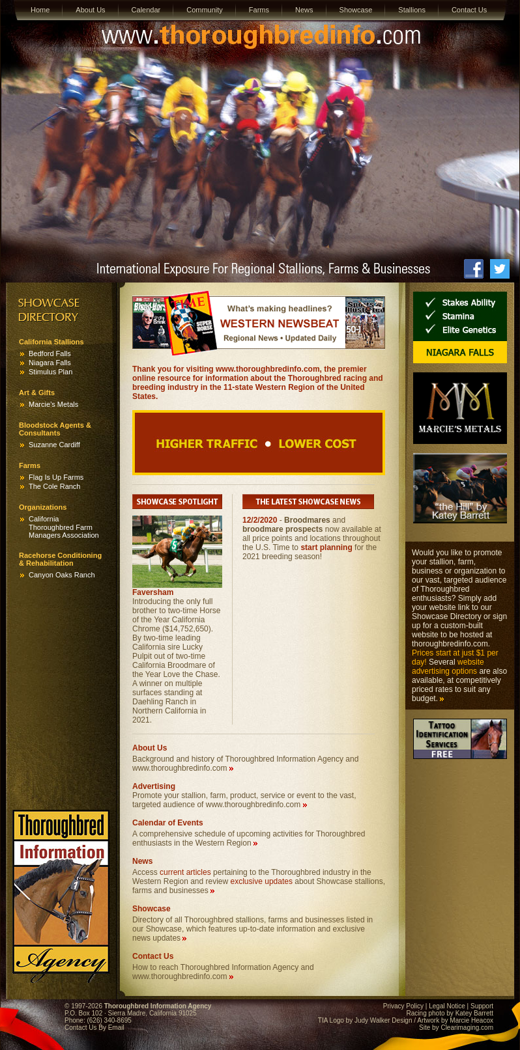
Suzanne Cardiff (54, 445)
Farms (259, 10)
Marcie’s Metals (53, 404)
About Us (90, 10)
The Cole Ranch (55, 486)
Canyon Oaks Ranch (62, 575)
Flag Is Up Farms (56, 477)
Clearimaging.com (467, 1027)
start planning (326, 547)
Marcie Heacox (471, 1020)
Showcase (356, 10)
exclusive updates (262, 881)
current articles (185, 872)
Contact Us (469, 10)
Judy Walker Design (383, 1020)
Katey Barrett (474, 1013)
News (304, 10)
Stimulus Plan (50, 372)
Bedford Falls (50, 353)
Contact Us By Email (94, 1027)
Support (481, 1006)
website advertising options (448, 666)
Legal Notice (447, 1006)
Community (204, 10)
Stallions (412, 10)
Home (40, 10)
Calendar (146, 10)
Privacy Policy (403, 1006)
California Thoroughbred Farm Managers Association (64, 527)
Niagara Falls (50, 362)
